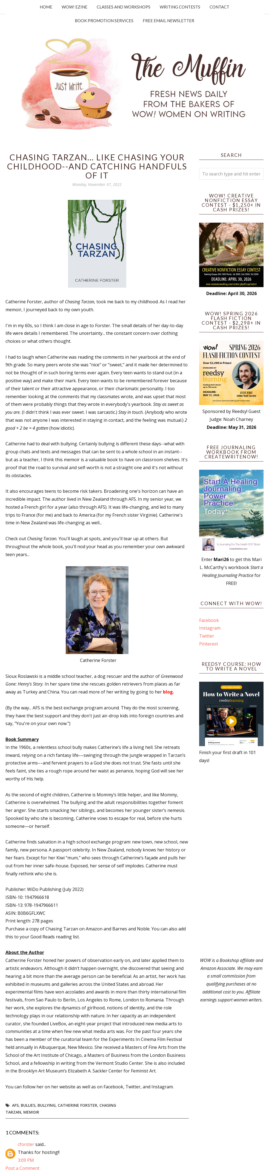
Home (46, 6)
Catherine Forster (77, 1105)
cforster (26, 1144)
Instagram (210, 628)
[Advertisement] (231, 860)
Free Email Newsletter (168, 20)
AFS (15, 1105)
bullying (47, 1105)
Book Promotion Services (104, 20)
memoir (31, 1112)
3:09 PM (26, 1160)
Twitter (206, 636)
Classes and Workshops (123, 6)
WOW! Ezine (74, 6)
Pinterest (208, 644)
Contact (219, 6)
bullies (28, 1105)
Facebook (209, 620)
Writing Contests (180, 6)
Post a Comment (22, 1168)
